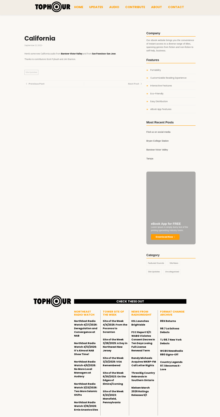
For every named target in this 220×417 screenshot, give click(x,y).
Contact (176, 7)
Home (78, 7)
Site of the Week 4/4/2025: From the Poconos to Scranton (115, 326)
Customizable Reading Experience (168, 78)
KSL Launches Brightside (140, 322)
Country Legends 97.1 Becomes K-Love (171, 365)
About (156, 7)
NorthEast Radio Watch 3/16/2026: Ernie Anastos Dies (86, 406)
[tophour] (52, 7)
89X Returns (168, 321)
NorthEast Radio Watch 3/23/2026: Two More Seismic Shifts (85, 389)
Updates (96, 7)
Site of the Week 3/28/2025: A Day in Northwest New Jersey (115, 345)
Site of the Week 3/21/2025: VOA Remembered (113, 361)
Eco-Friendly (156, 94)
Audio (114, 7)
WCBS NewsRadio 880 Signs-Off (171, 352)
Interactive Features (161, 86)
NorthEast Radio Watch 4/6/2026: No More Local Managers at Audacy (85, 369)
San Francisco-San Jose (104, 53)
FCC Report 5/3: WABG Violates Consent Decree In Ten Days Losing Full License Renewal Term (143, 341)
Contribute (135, 7)
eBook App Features (160, 109)
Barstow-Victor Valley (71, 53)
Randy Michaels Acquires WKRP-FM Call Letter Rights (143, 361)
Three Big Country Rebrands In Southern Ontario (143, 376)
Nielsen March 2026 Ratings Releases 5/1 (140, 391)
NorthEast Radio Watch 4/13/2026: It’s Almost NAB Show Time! (85, 348)
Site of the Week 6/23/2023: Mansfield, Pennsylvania (113, 397)
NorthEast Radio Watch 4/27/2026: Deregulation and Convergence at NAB (85, 328)
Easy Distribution (159, 101)
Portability (155, 70)
